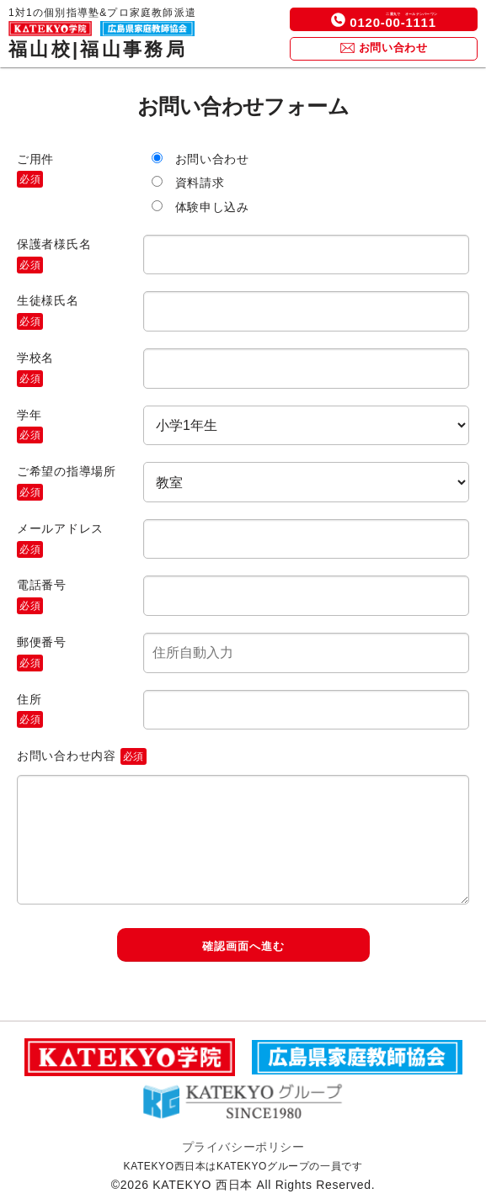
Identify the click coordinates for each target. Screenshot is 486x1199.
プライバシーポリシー (243, 1147)
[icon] (338, 20)
